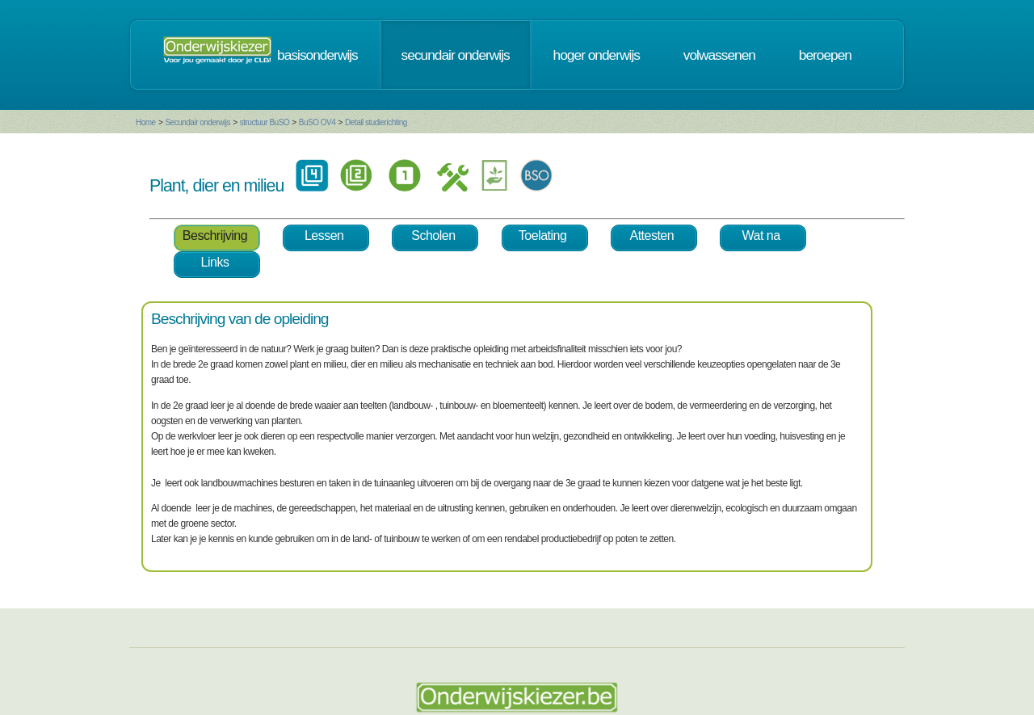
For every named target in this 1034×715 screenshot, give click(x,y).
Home (146, 122)
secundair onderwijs (455, 55)
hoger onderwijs (596, 55)
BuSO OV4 (317, 122)
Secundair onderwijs (197, 122)
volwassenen (719, 55)
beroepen (825, 55)
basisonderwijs (317, 55)
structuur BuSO (264, 122)
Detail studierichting (376, 122)
